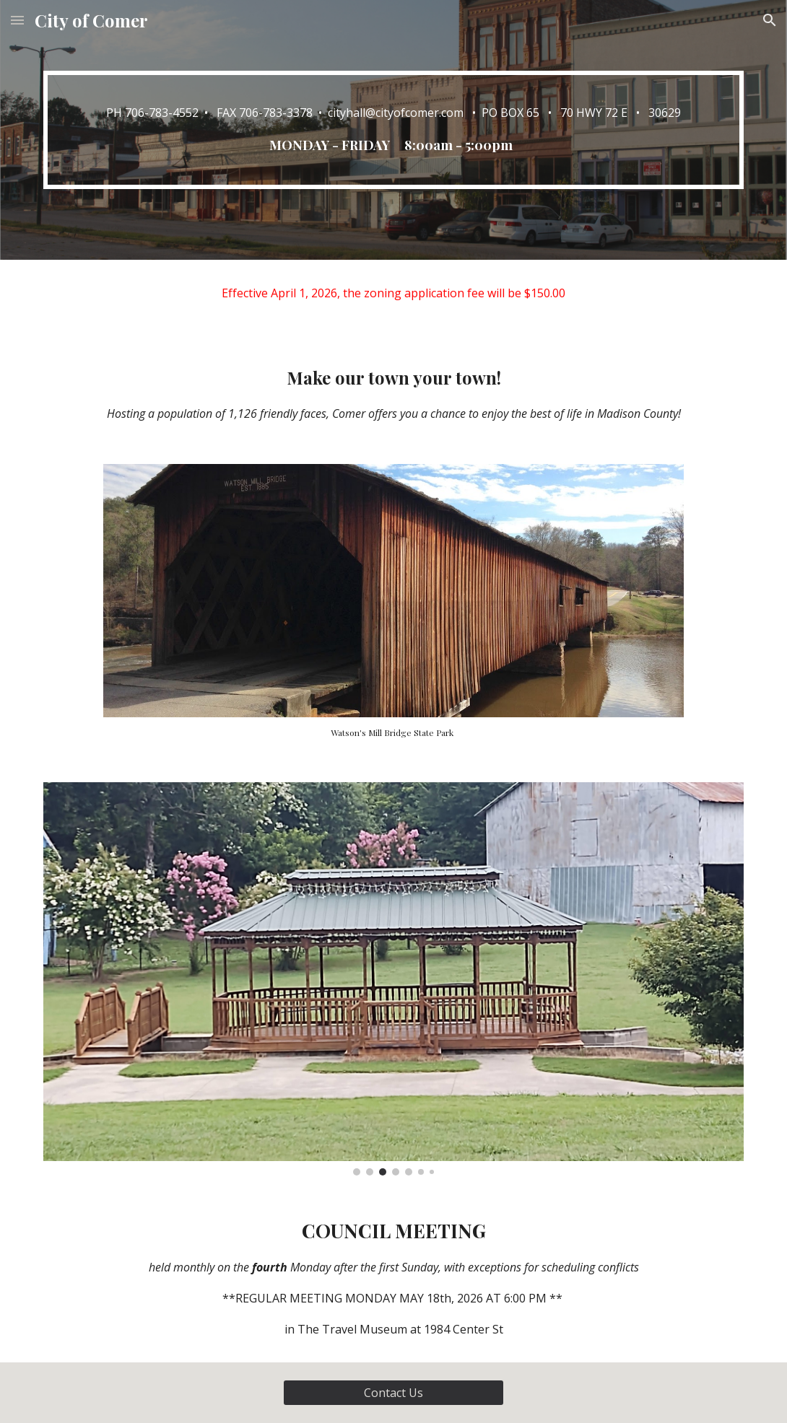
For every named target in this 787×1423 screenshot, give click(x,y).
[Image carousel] (393, 978)
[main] (393, 130)
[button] (17, 20)
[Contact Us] (393, 1392)
